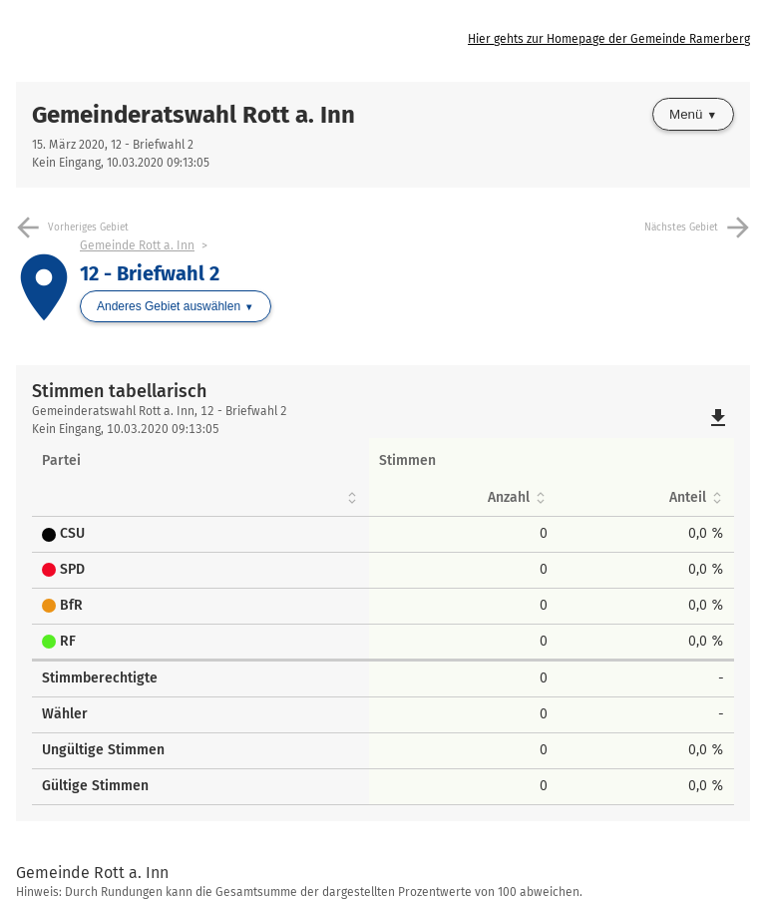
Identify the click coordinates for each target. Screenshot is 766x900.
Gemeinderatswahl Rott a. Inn (193, 115)
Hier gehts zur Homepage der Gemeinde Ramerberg (609, 39)
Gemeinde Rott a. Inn (137, 245)
